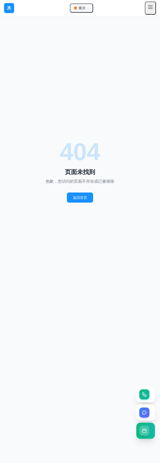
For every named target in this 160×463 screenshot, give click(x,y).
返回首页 (80, 198)
